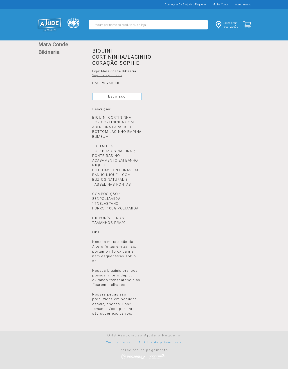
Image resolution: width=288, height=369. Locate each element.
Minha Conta (220, 4)
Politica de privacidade (160, 342)
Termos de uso (119, 342)
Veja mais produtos (107, 75)
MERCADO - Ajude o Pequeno (49, 24)
